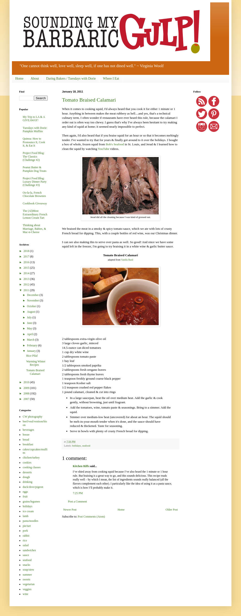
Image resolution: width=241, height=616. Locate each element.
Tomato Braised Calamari (89, 100)
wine (25, 594)
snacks (26, 565)
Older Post (172, 509)
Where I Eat (111, 78)
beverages (28, 429)
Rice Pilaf (32, 355)
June (30, 323)
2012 (27, 284)
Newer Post (70, 509)
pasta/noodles (30, 521)
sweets (26, 579)
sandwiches (29, 550)
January (32, 351)
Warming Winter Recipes (35, 363)
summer (27, 574)
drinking (27, 482)
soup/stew (28, 569)
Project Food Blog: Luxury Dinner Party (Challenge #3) (35, 182)
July (29, 317)
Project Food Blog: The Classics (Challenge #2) (33, 156)
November (33, 300)
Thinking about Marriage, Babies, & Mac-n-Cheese (34, 229)
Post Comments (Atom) (91, 516)
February (32, 345)
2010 (27, 382)
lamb (25, 516)
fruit (25, 496)
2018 (27, 251)
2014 (27, 273)
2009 (27, 388)
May (30, 328)
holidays (76, 445)
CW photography (32, 416)
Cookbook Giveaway (35, 203)
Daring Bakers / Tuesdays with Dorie (71, 78)
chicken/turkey (31, 457)
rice (25, 540)
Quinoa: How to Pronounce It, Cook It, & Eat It (34, 142)
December (33, 295)
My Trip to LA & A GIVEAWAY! (34, 118)
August (31, 311)
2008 (27, 393)
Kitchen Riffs (81, 466)
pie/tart (27, 526)
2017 (27, 256)
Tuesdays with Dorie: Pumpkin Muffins (35, 129)
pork (25, 530)
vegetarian (29, 584)
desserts (27, 472)
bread (26, 439)
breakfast (28, 444)
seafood (86, 445)
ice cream (28, 511)
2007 (27, 399)
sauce (26, 555)
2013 (27, 279)
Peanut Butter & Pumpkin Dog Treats (34, 169)
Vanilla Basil (127, 259)
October (32, 306)
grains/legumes (31, 501)
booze (26, 434)
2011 (27, 290)
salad (26, 545)
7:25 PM (78, 493)
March (31, 339)
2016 (27, 262)
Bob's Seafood (115, 144)
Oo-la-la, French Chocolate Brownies (34, 194)
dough (26, 477)
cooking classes (32, 467)
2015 (27, 267)
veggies (27, 589)
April (30, 334)
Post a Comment (77, 501)
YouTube (103, 149)
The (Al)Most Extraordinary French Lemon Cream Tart (35, 214)
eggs (25, 491)
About (35, 78)
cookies (27, 462)
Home (19, 78)
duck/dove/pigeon (33, 487)
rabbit (26, 535)
